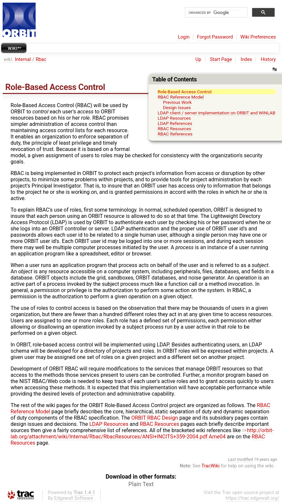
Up (198, 59)
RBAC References (175, 133)
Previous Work (177, 102)
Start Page (221, 59)
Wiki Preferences (258, 37)
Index (246, 59)
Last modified (240, 459)
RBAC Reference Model (181, 97)
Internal (23, 59)
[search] (215, 13)
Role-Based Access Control (184, 91)
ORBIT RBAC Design (154, 418)
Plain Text (140, 484)
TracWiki (211, 466)
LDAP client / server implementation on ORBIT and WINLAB (216, 112)
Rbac (41, 59)
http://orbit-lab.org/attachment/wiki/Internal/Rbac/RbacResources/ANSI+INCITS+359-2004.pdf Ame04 (142, 433)
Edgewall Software (73, 498)
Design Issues (177, 107)
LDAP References (175, 123)
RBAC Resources (174, 128)
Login (184, 37)
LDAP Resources (174, 118)
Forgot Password (215, 37)
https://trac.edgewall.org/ (252, 498)
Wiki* (13, 48)
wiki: (8, 59)
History (268, 59)
